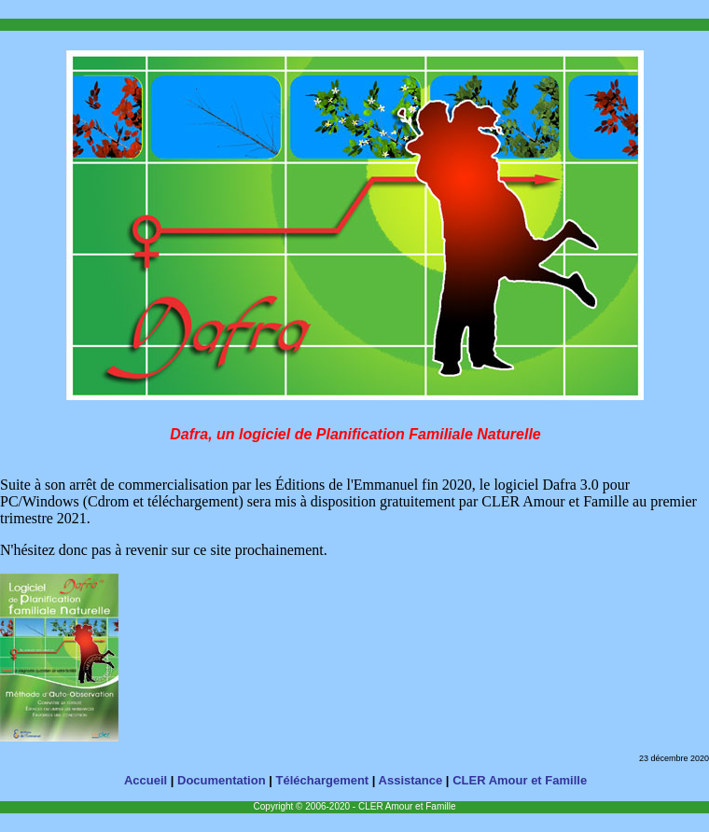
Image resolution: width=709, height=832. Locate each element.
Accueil (145, 780)
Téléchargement (322, 780)
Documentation (221, 780)
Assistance (411, 780)
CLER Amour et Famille (519, 780)
